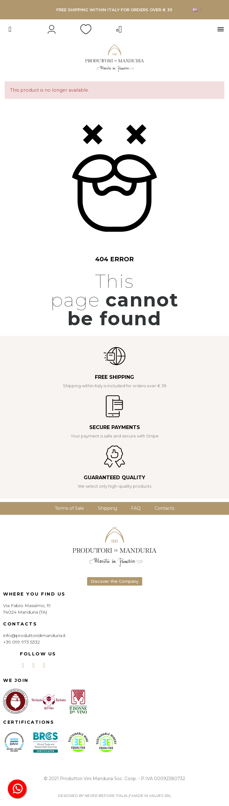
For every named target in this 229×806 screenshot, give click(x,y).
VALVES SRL (160, 795)
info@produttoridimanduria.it (34, 635)
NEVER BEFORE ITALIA (106, 795)
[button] (114, 581)
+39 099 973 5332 (21, 642)
